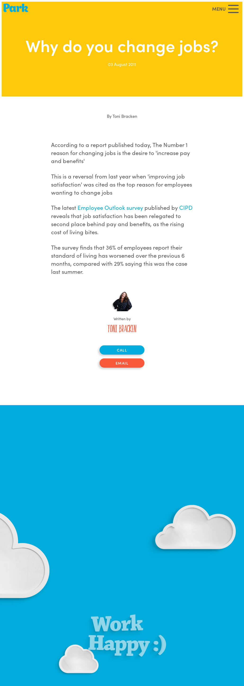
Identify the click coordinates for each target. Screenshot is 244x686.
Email (122, 363)
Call (122, 349)
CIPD (185, 207)
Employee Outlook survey (110, 207)
